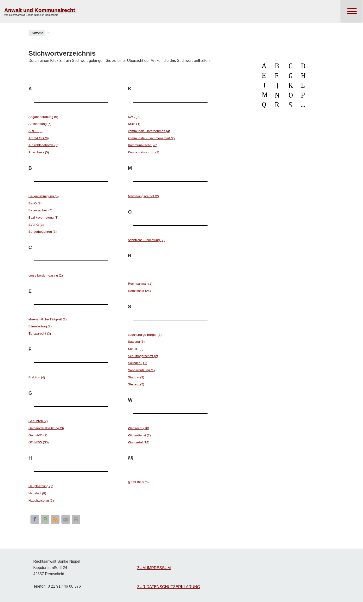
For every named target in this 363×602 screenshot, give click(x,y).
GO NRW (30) (39, 442)
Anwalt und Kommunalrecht (39, 10)
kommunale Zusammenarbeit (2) (151, 138)
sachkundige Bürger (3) (144, 334)
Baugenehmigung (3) (44, 196)
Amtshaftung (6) (40, 124)
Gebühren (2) (38, 421)
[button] (34, 519)
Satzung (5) (136, 341)
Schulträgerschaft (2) (143, 356)
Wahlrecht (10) (138, 428)
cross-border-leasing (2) (46, 275)
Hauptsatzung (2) (41, 486)
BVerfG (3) (36, 224)
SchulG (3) (135, 349)
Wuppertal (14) (138, 442)
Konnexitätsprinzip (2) (143, 152)
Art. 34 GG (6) (39, 138)
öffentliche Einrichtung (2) (146, 240)
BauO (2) (35, 203)
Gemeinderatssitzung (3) (46, 428)
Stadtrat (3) (136, 377)
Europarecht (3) (40, 333)
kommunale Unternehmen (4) (149, 131)
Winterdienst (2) (139, 435)
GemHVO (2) (38, 435)
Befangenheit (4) (41, 210)
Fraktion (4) (37, 377)
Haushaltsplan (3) (41, 500)
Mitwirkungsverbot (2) (143, 196)
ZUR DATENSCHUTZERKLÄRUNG (168, 587)
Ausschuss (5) (39, 152)
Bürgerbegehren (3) (43, 231)
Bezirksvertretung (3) (44, 217)
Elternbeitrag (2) (40, 326)
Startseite (36, 33)
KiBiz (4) (134, 124)
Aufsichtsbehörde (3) (44, 145)
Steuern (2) (136, 384)
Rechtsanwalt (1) (140, 283)
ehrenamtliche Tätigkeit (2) (48, 319)
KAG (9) (134, 117)
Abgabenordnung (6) (43, 117)
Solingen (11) (137, 363)
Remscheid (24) (139, 291)
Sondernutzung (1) (141, 370)
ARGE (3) (36, 131)
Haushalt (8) (37, 493)
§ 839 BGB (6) (138, 482)
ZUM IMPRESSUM (154, 568)
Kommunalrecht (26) (142, 145)
